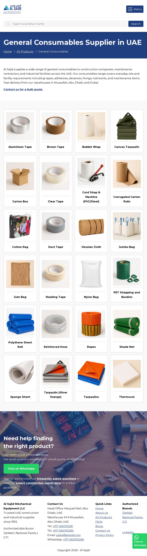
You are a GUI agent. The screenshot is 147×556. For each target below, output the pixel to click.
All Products (25, 51)
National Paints (132, 517)
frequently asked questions (56, 478)
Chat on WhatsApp (21, 468)
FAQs (99, 521)
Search (136, 23)
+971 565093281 (63, 526)
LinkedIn (128, 532)
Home (8, 51)
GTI (124, 521)
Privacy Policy (104, 535)
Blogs (99, 526)
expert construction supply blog (38, 483)
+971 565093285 (63, 530)
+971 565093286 (73, 539)
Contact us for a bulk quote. (23, 89)
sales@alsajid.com (68, 535)
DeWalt (127, 512)
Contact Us (102, 530)
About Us (101, 512)
